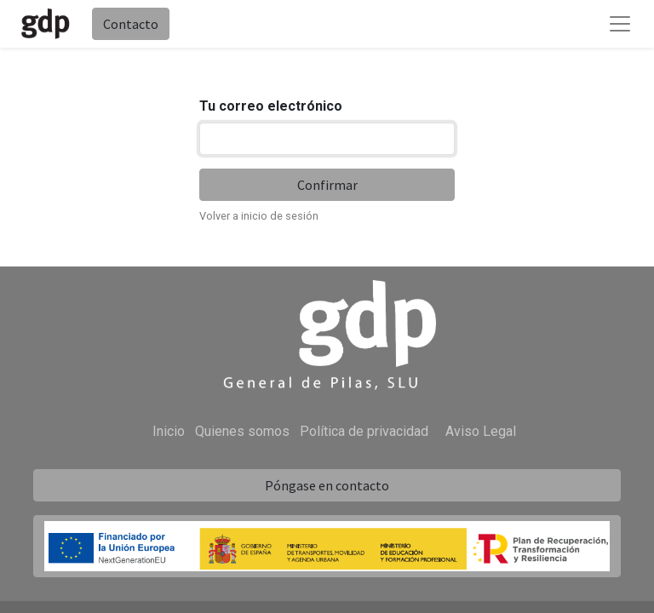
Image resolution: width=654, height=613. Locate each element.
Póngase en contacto (327, 485)
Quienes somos (242, 431)
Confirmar (327, 184)
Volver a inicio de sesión (258, 215)
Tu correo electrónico (270, 106)
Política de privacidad (364, 431)
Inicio (168, 431)
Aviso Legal (480, 431)
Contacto (130, 23)
